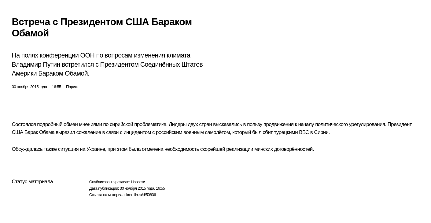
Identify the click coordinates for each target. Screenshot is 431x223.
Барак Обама (39, 132)
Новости (138, 182)
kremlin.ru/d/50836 (141, 194)
